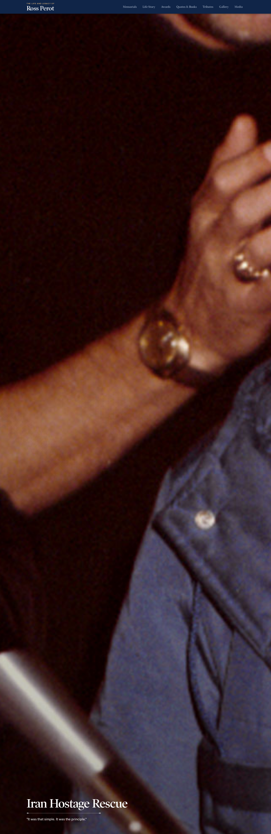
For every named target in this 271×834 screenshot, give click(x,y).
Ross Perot (40, 7)
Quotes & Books (186, 7)
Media (239, 7)
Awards (165, 7)
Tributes (208, 7)
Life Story (149, 7)
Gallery (224, 7)
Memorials (130, 7)
